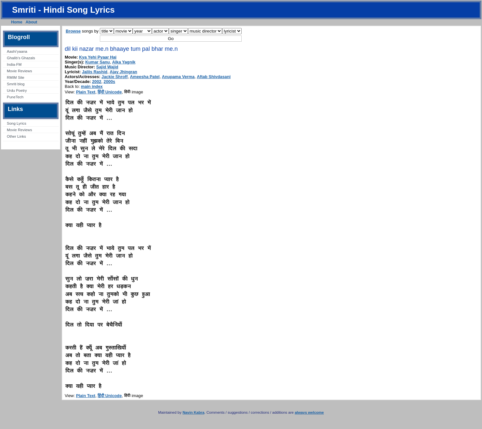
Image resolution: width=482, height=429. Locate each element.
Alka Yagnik (124, 62)
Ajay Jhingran (123, 71)
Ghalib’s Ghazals (21, 58)
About (31, 22)
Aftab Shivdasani (214, 76)
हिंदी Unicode (110, 92)
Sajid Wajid (107, 66)
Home (16, 22)
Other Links (16, 136)
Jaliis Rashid (94, 71)
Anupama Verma (178, 76)
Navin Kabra (193, 412)
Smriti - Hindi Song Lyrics (63, 9)
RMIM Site (15, 77)
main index (92, 86)
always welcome (309, 412)
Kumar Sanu (97, 62)
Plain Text (86, 92)
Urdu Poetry (17, 90)
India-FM (14, 64)
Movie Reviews (19, 71)
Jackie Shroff (114, 76)
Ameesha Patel (145, 76)
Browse (73, 31)
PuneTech (15, 97)
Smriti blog (15, 84)
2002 (96, 81)
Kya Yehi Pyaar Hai (97, 57)
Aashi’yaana (17, 51)
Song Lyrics (16, 123)
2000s (109, 81)
